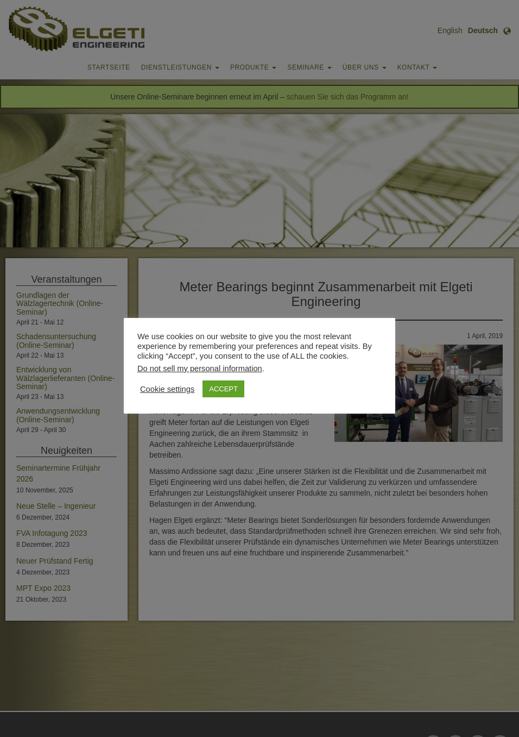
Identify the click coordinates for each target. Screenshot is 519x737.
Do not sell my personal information (199, 368)
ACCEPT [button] (223, 389)
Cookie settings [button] (167, 389)
